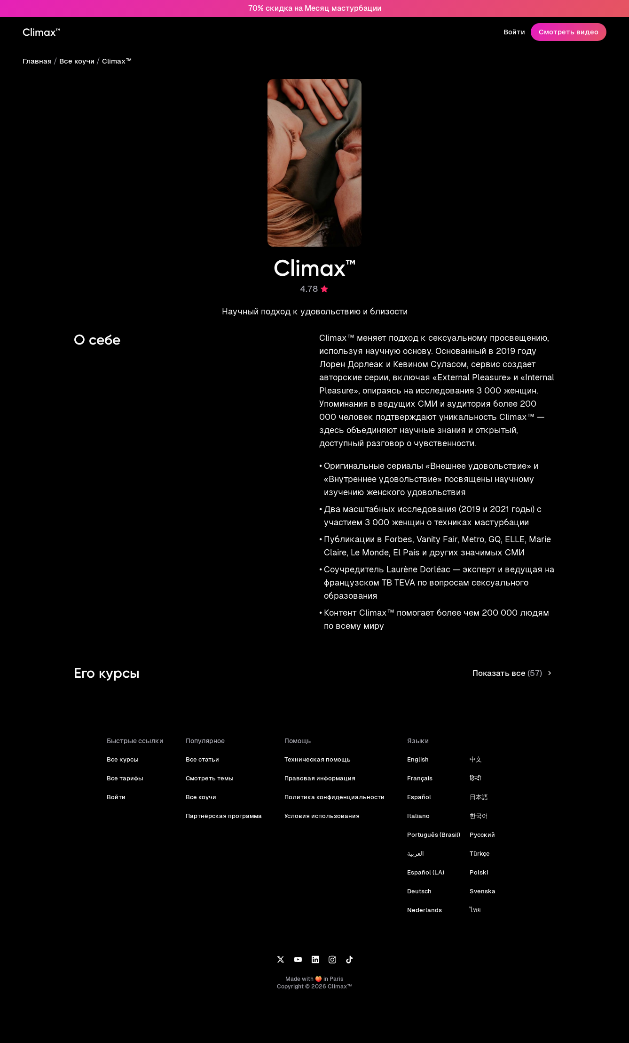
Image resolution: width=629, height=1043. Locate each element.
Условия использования (323, 816)
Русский (477, 835)
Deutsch (417, 891)
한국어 (474, 816)
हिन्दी (471, 778)
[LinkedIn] (315, 959)
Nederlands (421, 910)
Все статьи (207, 759)
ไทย (471, 910)
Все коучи (76, 60)
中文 (471, 759)
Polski (474, 872)
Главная (37, 60)
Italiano (415, 816)
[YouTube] (298, 959)
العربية (413, 854)
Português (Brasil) (430, 835)
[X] (280, 959)
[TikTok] (349, 959)
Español (416, 797)
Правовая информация (321, 778)
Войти (518, 31)
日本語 (474, 797)
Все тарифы (130, 778)
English (415, 759)
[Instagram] (332, 959)
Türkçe (475, 854)
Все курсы (128, 759)
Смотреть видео (570, 31)
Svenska (477, 891)
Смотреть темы (214, 778)
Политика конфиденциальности (335, 797)
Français (417, 778)
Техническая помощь (319, 759)
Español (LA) (423, 872)
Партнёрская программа (228, 816)
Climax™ (115, 60)
